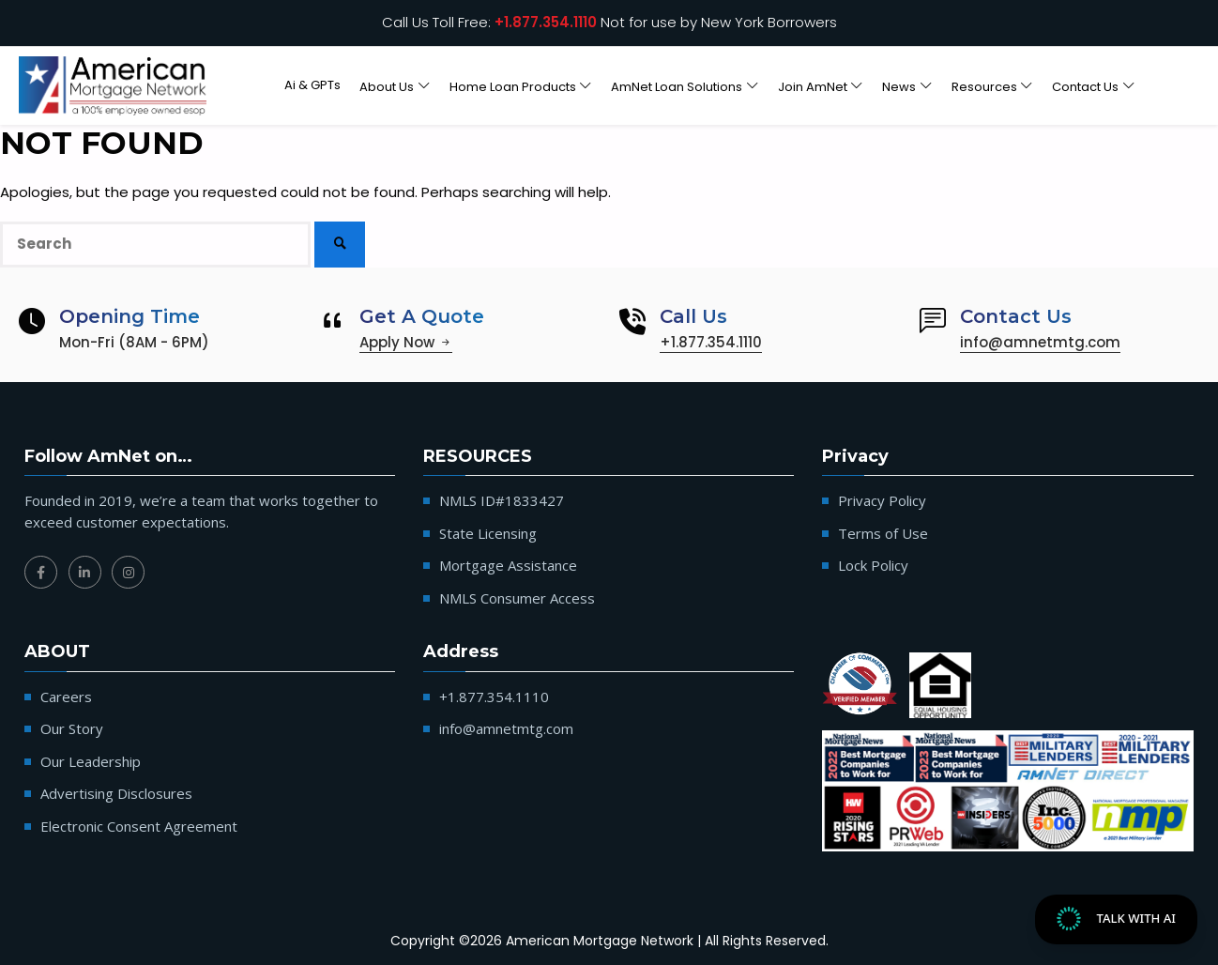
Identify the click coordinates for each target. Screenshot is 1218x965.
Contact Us (1085, 86)
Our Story (71, 728)
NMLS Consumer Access (517, 598)
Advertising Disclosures (116, 793)
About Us (386, 86)
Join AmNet (812, 86)
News (899, 86)
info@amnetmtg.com (1040, 342)
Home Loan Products (512, 86)
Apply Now (405, 342)
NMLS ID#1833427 (501, 500)
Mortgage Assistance (508, 565)
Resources (984, 86)
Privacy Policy (882, 500)
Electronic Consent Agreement (138, 826)
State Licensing (488, 533)
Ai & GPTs (312, 85)
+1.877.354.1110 (546, 22)
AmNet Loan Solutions (676, 86)
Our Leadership (90, 761)
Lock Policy (873, 565)
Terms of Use (883, 533)
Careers (66, 696)
